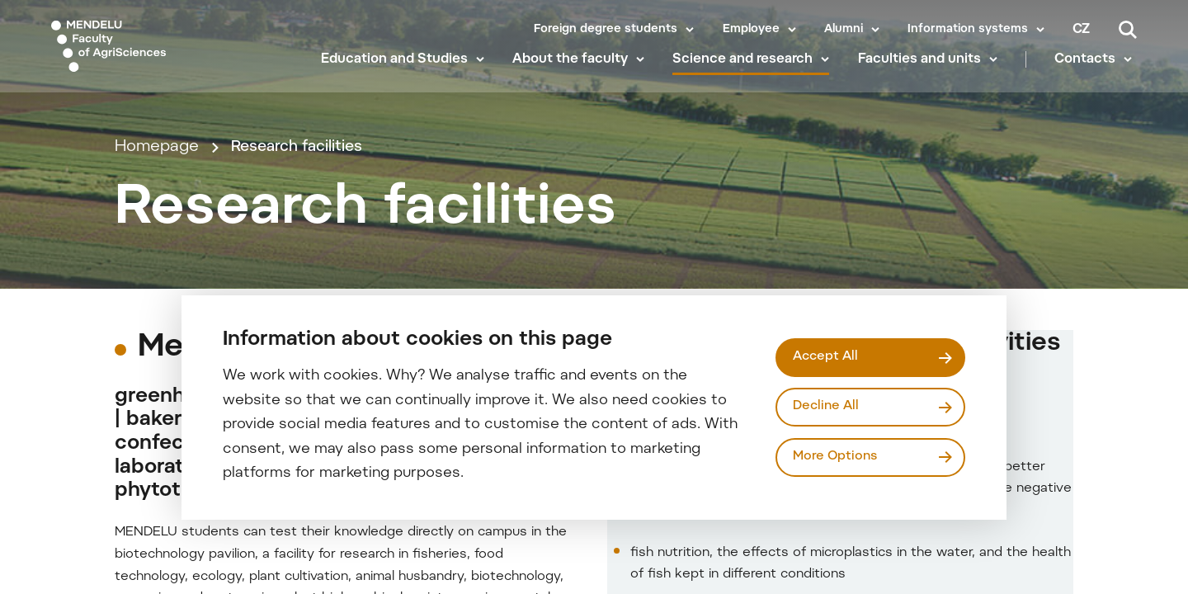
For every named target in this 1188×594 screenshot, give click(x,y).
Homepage (157, 187)
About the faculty (575, 74)
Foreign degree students (605, 29)
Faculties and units (923, 74)
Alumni (843, 29)
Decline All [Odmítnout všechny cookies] (828, 406)
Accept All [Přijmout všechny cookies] (827, 356)
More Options (837, 457)
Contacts (1089, 74)
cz (1081, 29)
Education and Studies (398, 74)
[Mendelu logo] (148, 51)
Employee (751, 29)
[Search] (1128, 30)
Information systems (968, 29)
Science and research (747, 74)
